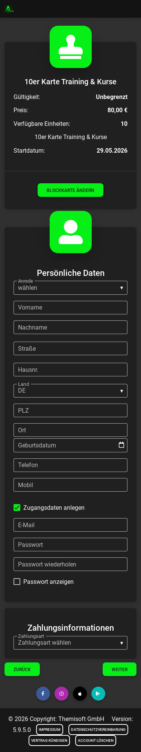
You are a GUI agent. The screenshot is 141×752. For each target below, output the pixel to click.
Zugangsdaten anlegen (54, 507)
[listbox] (70, 287)
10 (124, 123)
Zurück (22, 669)
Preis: (21, 110)
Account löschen (96, 740)
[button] (43, 694)
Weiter (119, 669)
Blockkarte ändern (70, 190)
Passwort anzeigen (48, 581)
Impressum (50, 729)
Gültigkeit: (27, 97)
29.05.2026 (112, 150)
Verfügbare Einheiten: (42, 123)
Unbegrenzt (111, 97)
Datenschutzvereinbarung (98, 729)
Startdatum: (29, 150)
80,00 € (117, 110)
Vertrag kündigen (49, 740)
